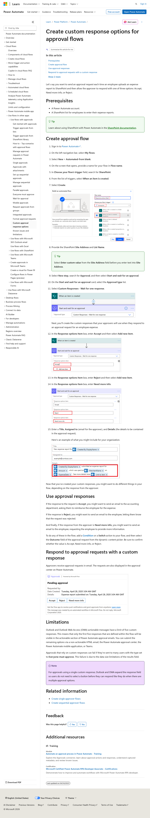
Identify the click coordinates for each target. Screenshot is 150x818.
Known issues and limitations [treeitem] (21, 232)
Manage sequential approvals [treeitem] (21, 184)
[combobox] (20, 28)
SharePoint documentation (122, 127)
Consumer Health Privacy (84, 804)
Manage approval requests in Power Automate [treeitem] (21, 155)
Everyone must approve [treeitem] (23, 194)
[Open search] (136, 4)
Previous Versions (26, 804)
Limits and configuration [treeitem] (19, 107)
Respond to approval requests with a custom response (72, 72)
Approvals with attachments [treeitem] (19, 168)
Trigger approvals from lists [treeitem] (23, 130)
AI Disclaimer (9, 804)
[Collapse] (33, 22)
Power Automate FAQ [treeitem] (15, 335)
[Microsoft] (5, 4)
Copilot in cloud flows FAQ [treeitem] (20, 70)
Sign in (143, 3)
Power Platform (61, 21)
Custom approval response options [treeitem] (20, 225)
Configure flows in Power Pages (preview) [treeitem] (22, 276)
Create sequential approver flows (68, 702)
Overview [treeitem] (12, 50)
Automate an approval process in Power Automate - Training (73, 753)
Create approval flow (57, 64)
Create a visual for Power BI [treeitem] (23, 270)
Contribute (52, 804)
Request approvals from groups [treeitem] (23, 208)
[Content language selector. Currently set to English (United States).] (17, 798)
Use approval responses (59, 68)
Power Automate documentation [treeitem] (20, 33)
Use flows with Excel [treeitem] (19, 246)
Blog (40, 804)
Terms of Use (107, 804)
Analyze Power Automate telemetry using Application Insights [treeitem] (20, 99)
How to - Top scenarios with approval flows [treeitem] (23, 145)
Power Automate (78, 21)
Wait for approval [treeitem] (20, 198)
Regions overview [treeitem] (13, 331)
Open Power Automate (134, 11)
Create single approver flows (66, 698)
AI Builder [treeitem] (10, 314)
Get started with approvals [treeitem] (25, 123)
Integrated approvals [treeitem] (22, 214)
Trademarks (121, 804)
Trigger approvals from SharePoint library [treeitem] (23, 137)
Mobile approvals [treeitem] (20, 202)
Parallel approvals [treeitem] (20, 190)
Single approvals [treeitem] (20, 162)
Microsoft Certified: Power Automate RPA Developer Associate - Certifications (81, 769)
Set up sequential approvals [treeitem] (20, 176)
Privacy (64, 804)
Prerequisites (54, 60)
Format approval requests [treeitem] (24, 218)
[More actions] (141, 22)
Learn (48, 21)
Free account (114, 11)
